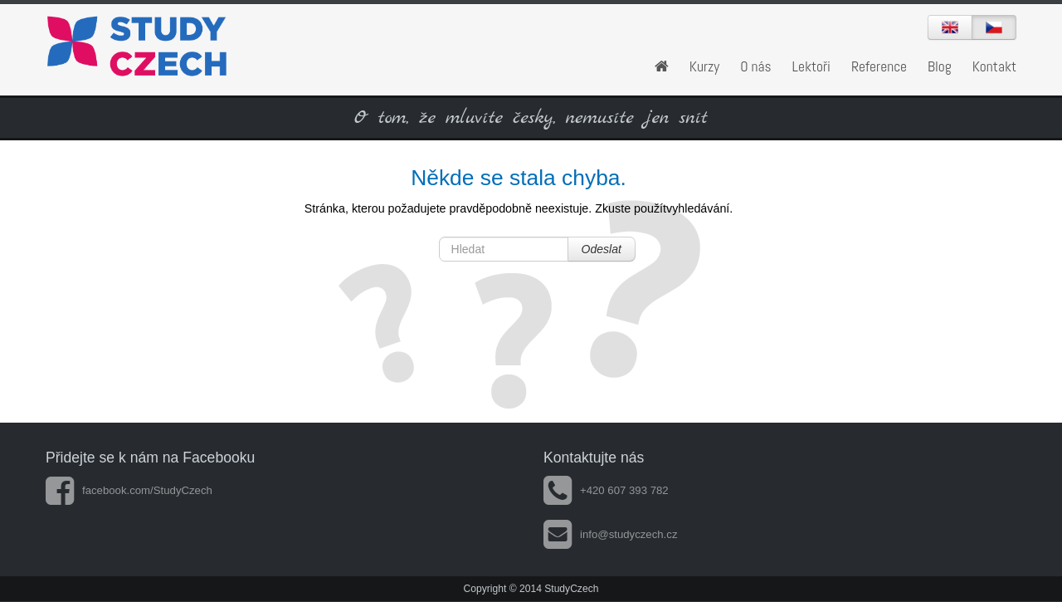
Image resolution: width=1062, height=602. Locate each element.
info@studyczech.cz (610, 534)
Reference (879, 66)
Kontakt (994, 66)
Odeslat (601, 249)
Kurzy (704, 66)
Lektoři (811, 66)
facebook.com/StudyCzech (129, 490)
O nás (756, 66)
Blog (940, 66)
